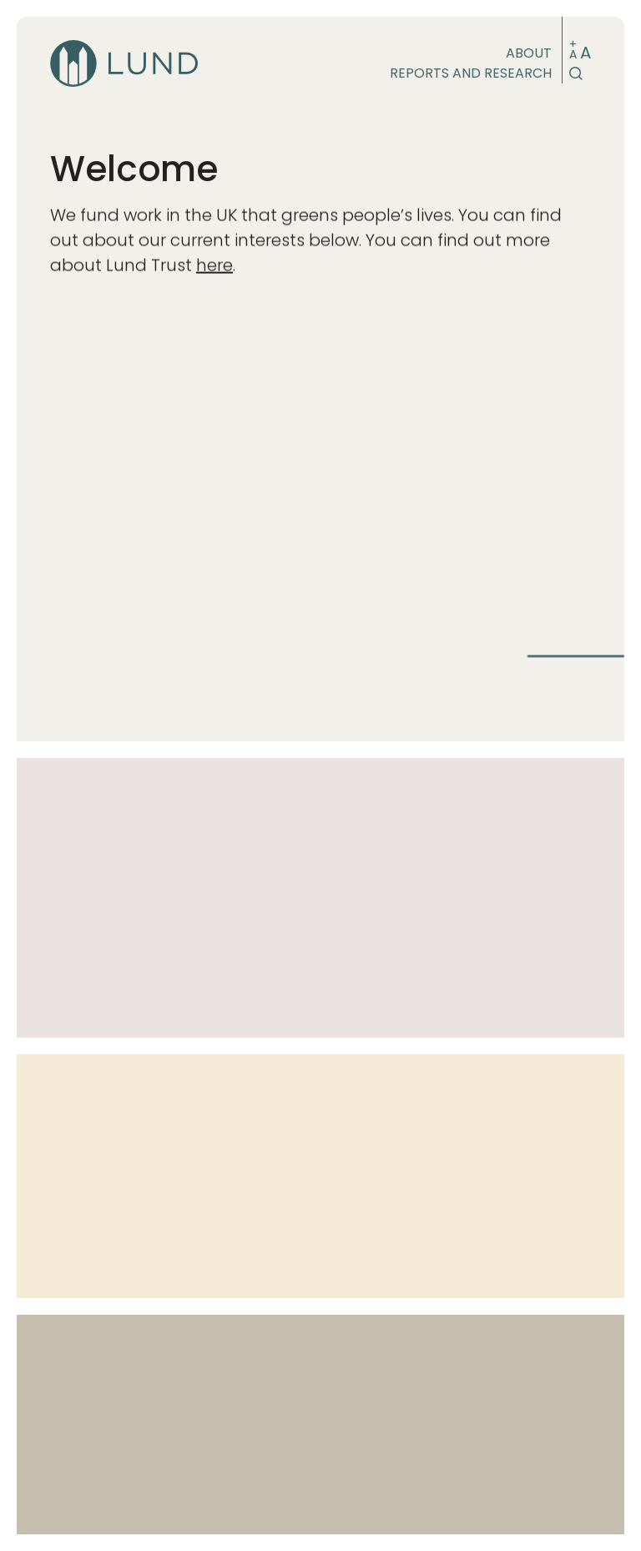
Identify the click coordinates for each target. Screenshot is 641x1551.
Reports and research (471, 73)
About (529, 53)
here (214, 267)
